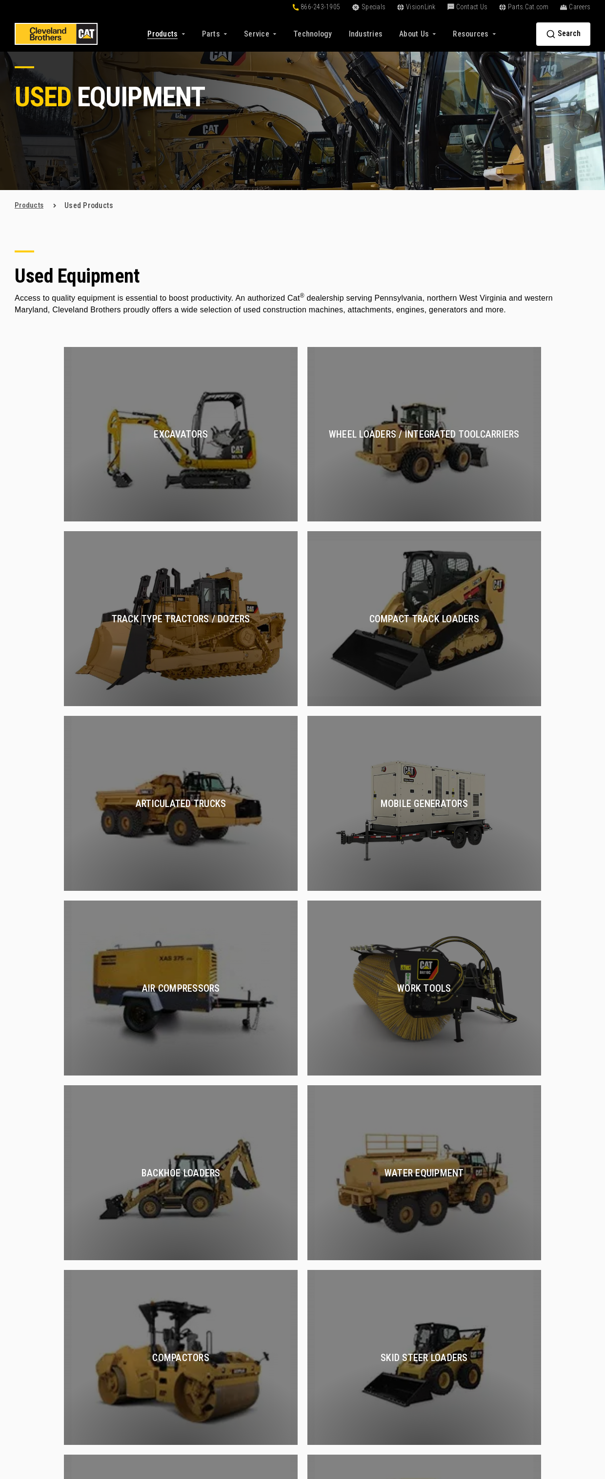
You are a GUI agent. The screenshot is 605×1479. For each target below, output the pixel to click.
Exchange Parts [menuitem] (236, 1373)
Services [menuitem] (423, 1213)
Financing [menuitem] (323, 1264)
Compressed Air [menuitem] (432, 1264)
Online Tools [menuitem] (328, 1229)
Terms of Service (457, 1428)
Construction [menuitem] (426, 1229)
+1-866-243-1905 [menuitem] (531, 1343)
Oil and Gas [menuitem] (424, 1299)
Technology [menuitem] (326, 1246)
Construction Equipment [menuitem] (445, 1381)
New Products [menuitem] (233, 1229)
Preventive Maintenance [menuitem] (445, 1317)
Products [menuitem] (230, 1213)
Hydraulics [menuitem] (423, 1282)
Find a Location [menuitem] (528, 1282)
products (30, 205)
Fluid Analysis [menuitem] (428, 1363)
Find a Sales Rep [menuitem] (530, 1264)
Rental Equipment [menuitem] (239, 1264)
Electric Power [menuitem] (429, 1398)
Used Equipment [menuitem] (236, 1246)
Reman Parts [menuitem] (231, 1390)
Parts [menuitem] (222, 1310)
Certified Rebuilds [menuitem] (435, 1246)
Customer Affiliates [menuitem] (339, 1326)
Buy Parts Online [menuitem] (237, 1326)
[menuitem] (312, 33)
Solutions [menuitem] (329, 1213)
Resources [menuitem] (329, 1292)
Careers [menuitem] (516, 1246)
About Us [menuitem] (522, 1213)
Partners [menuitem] (517, 1299)
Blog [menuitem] (315, 1308)
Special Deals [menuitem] (232, 1282)
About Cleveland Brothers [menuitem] (545, 1229)
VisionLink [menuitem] (325, 1343)
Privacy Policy (402, 1428)
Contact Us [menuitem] (526, 1328)
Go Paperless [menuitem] (329, 1361)
